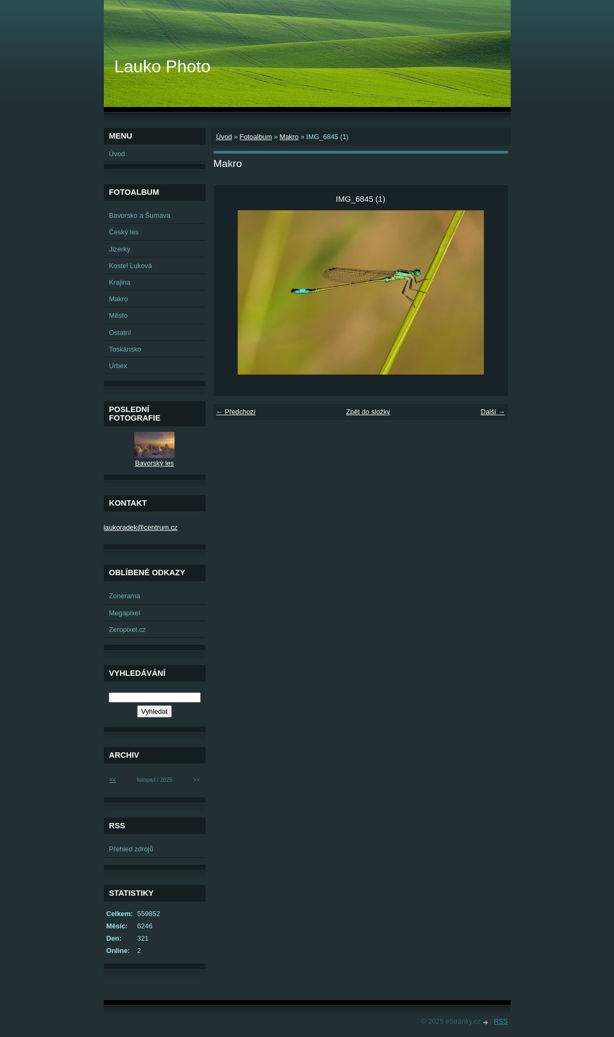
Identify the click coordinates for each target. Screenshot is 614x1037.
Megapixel (124, 613)
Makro (289, 137)
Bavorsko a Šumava (140, 215)
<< (113, 780)
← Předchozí (236, 412)
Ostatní (120, 333)
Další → (493, 412)
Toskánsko (125, 349)
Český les (124, 232)
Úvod (224, 137)
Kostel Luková (130, 266)
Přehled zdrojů (131, 849)
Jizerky (120, 249)
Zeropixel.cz (127, 630)
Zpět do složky (368, 412)
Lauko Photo (163, 66)
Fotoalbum (256, 137)
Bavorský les (154, 463)
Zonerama (124, 596)
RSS (500, 1021)
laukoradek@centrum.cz (141, 527)
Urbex (118, 366)
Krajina (120, 282)
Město (118, 315)
